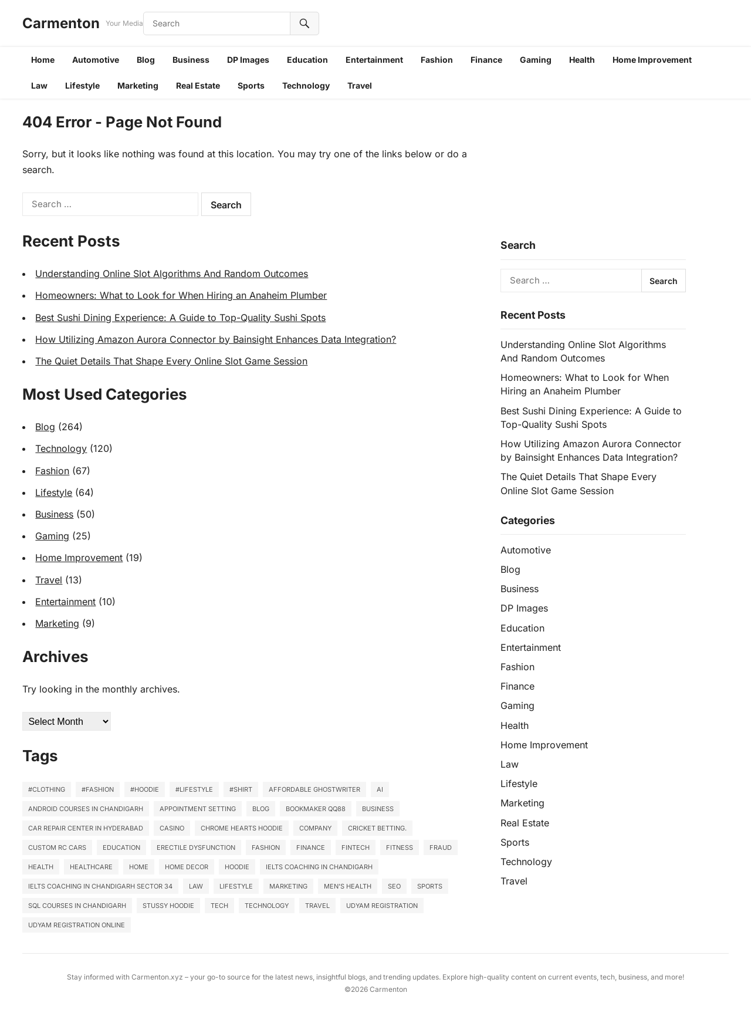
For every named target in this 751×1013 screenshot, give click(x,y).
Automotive (95, 60)
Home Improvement (652, 60)
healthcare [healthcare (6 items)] (91, 867)
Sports (251, 85)
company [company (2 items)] (315, 828)
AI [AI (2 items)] (380, 789)
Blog (146, 60)
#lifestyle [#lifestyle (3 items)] (194, 789)
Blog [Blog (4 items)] (260, 809)
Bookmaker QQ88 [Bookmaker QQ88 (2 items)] (316, 809)
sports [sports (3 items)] (429, 886)
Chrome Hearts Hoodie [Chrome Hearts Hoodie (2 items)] (242, 828)
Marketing (137, 85)
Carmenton (61, 23)
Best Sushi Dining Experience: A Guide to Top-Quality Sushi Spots (180, 317)
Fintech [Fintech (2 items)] (355, 847)
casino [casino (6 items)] (172, 828)
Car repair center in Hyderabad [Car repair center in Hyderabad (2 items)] (85, 828)
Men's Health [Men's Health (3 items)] (347, 886)
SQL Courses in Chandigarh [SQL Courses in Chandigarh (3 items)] (77, 905)
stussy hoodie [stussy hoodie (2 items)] (168, 905)
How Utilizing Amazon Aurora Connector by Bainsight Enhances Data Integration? (215, 339)
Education (307, 60)
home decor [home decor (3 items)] (186, 867)
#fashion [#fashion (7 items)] (98, 789)
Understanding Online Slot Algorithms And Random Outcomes (171, 273)
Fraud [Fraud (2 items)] (440, 847)
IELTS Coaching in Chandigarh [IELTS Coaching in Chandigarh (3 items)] (319, 867)
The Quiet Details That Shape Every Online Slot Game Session (171, 361)
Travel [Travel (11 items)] (317, 905)
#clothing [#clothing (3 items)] (46, 789)
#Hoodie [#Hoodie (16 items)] (144, 789)
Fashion (437, 60)
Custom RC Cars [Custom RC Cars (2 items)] (57, 847)
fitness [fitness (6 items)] (399, 847)
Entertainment (374, 60)
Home (43, 60)
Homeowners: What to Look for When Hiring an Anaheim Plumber (181, 295)
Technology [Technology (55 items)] (267, 905)
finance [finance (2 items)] (310, 847)
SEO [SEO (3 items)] (394, 886)
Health (582, 60)
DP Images (248, 60)
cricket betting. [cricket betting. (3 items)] (377, 828)
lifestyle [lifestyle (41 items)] (236, 886)
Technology (306, 85)
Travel (359, 85)
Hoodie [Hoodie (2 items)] (237, 867)
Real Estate (198, 85)
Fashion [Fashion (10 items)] (266, 847)
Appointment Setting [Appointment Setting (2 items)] (198, 809)
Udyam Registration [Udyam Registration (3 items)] (382, 905)
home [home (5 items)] (138, 867)
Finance (486, 60)
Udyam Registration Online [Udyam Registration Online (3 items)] (76, 925)
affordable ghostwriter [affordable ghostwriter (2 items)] (314, 789)
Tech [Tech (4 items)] (219, 905)
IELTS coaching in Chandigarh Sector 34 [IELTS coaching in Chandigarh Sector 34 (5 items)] (100, 886)
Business (190, 60)
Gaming (536, 60)
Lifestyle (82, 85)
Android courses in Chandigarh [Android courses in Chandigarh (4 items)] (85, 809)
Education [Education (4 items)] (121, 847)
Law (39, 85)
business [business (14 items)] (378, 809)
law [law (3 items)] (196, 886)
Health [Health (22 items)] (40, 867)
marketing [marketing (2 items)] (288, 886)
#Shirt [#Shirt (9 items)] (240, 789)
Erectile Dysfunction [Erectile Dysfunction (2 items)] (196, 847)
